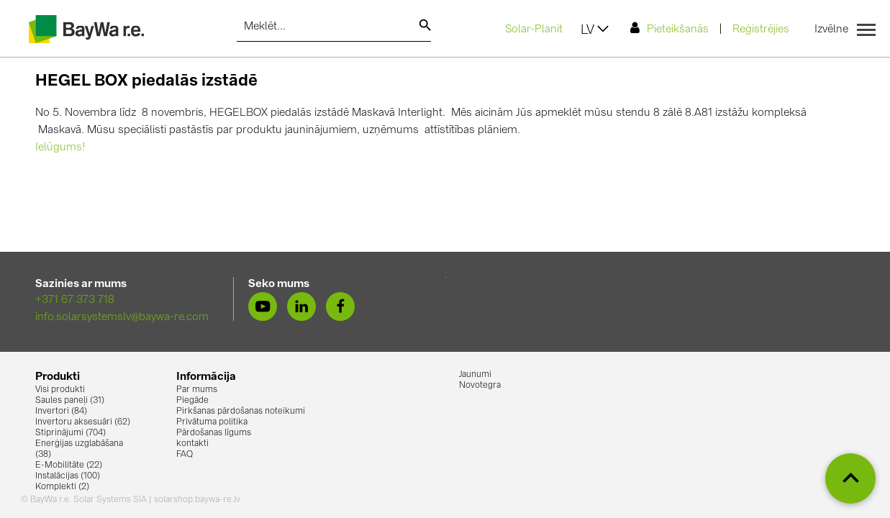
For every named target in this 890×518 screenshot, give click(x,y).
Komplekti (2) (62, 487)
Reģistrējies (760, 29)
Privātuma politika (212, 422)
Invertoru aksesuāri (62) (82, 422)
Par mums (196, 390)
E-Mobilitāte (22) (68, 465)
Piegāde (192, 400)
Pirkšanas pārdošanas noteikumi (240, 411)
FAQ (184, 454)
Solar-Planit (534, 29)
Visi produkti (60, 390)
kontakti (192, 444)
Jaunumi (475, 375)
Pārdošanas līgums (213, 433)
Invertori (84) (61, 411)
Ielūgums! (60, 147)
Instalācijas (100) (67, 476)
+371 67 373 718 (74, 300)
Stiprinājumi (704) (70, 433)
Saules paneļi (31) (69, 400)
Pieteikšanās (669, 28)
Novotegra (480, 385)
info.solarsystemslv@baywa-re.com (122, 317)
